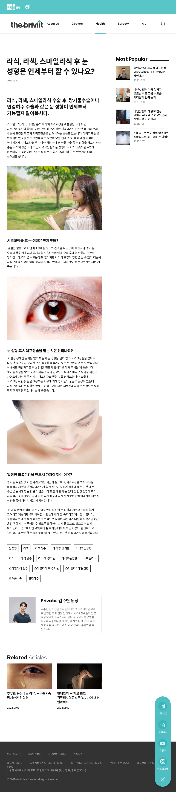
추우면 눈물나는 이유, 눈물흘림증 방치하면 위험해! (29, 695)
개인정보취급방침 (57, 754)
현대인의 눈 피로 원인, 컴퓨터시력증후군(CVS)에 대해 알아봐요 (78, 697)
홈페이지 (162, 732)
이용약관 (77, 754)
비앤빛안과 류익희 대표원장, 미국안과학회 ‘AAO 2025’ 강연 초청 (150, 72)
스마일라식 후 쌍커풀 (46, 568)
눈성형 (13, 548)
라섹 (25, 548)
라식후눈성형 (69, 558)
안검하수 (33, 579)
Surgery (123, 23)
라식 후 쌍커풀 (46, 558)
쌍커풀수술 (15, 579)
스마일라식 (90, 558)
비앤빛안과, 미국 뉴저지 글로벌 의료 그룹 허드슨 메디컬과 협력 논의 (148, 93)
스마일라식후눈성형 (76, 568)
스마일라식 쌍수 (18, 568)
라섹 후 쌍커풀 (61, 548)
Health (100, 23)
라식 (11, 558)
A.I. (144, 23)
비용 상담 (163, 713)
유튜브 (163, 750)
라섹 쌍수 (40, 548)
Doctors (77, 23)
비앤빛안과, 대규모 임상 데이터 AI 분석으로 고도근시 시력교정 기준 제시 (150, 115)
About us (53, 23)
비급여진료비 (34, 754)
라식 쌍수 (26, 558)
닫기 (162, 779)
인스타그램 (162, 769)
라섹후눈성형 (83, 548)
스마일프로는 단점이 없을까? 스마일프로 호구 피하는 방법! (151, 135)
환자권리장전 (14, 754)
